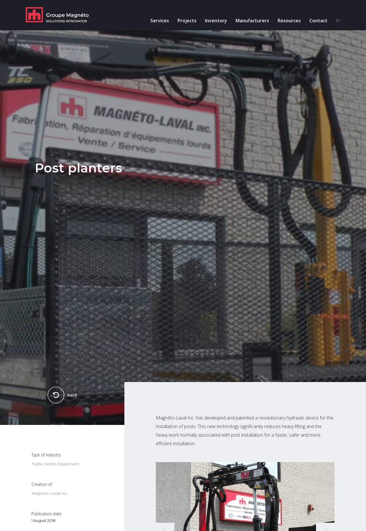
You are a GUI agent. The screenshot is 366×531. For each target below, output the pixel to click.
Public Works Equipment (55, 464)
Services (159, 20)
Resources (289, 20)
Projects (187, 20)
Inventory (216, 20)
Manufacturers (252, 20)
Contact (318, 20)
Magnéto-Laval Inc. (49, 493)
